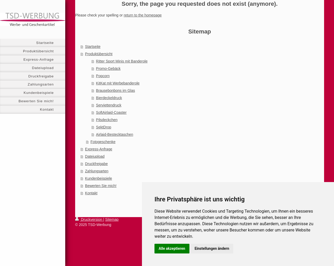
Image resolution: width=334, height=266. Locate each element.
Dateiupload (95, 156)
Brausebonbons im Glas (115, 90)
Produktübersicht (98, 54)
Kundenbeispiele (98, 178)
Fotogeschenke (103, 142)
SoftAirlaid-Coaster (111, 112)
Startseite (92, 46)
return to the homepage (143, 15)
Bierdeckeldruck (109, 98)
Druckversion (89, 219)
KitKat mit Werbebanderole (118, 83)
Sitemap (111, 219)
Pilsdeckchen (107, 120)
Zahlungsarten (97, 171)
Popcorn (103, 76)
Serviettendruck (108, 105)
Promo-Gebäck (108, 68)
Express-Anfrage (98, 149)
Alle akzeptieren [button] (172, 248)
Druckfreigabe (96, 164)
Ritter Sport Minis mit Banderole (122, 61)
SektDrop (103, 127)
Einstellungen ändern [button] (212, 248)
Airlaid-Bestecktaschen (114, 134)
